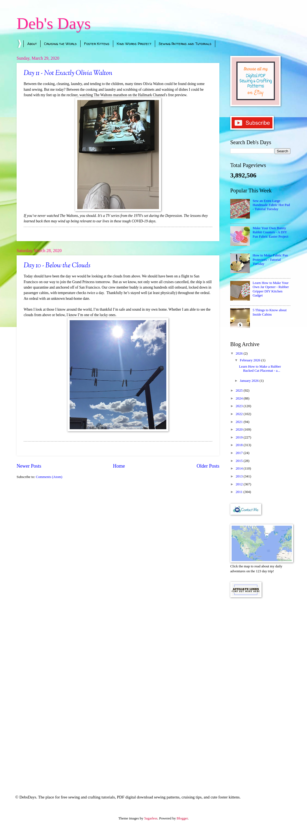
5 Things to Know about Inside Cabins (270, 312)
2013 (240, 476)
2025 (240, 390)
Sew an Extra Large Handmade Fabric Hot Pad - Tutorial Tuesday (271, 205)
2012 (240, 484)
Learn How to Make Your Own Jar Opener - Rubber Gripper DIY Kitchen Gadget (271, 289)
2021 (240, 422)
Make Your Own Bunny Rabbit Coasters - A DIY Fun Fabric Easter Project (270, 232)
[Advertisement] (260, 688)
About (32, 43)
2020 (240, 429)
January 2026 (249, 381)
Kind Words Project (134, 43)
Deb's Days (54, 23)
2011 (240, 492)
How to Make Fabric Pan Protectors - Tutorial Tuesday (270, 259)
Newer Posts (29, 466)
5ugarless (151, 818)
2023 (240, 406)
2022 (240, 414)
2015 (240, 461)
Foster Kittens (96, 43)
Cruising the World (60, 43)
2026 (240, 353)
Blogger (182, 818)
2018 (240, 445)
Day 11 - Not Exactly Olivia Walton (68, 73)
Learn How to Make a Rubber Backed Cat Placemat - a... (260, 369)
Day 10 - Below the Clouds (57, 265)
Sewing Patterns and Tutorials (185, 43)
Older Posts (208, 466)
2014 (240, 468)
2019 (240, 437)
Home (119, 466)
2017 (240, 453)
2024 (240, 398)
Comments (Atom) (49, 477)
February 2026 (250, 360)
